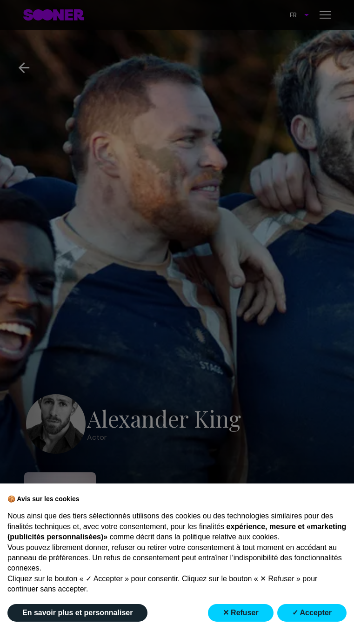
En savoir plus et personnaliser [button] (77, 613)
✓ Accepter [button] (312, 613)
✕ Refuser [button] (241, 613)
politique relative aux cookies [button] (230, 537)
